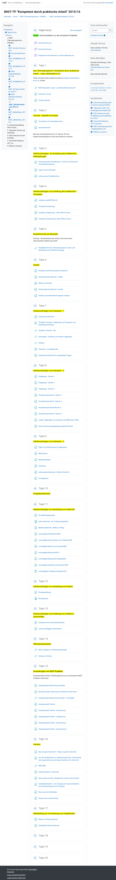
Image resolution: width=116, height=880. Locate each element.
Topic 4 (42, 186)
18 (100, 90)
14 (91, 90)
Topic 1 (42, 65)
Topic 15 (43, 666)
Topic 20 (43, 857)
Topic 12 (43, 581)
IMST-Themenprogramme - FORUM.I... (33, 17)
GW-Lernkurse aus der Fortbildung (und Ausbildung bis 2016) (101, 115)
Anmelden (109, 3)
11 (106, 88)
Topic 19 (43, 846)
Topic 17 (43, 808)
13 (110, 88)
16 (96, 90)
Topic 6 (42, 259)
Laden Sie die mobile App (16, 878)
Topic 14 (43, 638)
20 (105, 90)
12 (108, 88)
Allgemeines (45, 30)
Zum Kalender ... (96, 50)
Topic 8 (42, 365)
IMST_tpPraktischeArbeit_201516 (62, 17)
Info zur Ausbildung (15, 3)
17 (98, 90)
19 (103, 90)
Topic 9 (42, 436)
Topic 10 (43, 488)
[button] (35, 30)
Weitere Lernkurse (99, 132)
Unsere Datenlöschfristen (16, 875)
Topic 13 (43, 608)
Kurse (15, 17)
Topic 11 (43, 504)
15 (94, 90)
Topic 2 (42, 110)
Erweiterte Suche (97, 35)
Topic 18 (43, 835)
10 (103, 88)
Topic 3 (42, 148)
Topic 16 (43, 739)
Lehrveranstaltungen (32, 3)
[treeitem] (14, 87)
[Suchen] (99, 30)
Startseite (7, 17)
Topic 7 (42, 305)
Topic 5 (42, 228)
